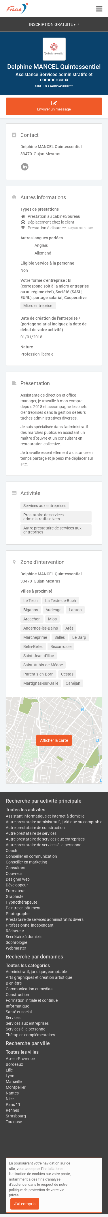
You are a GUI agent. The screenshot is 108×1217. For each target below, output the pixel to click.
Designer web (18, 879)
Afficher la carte (54, 740)
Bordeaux (14, 1064)
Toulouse (14, 1121)
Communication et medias (29, 989)
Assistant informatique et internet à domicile (45, 816)
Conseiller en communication (31, 856)
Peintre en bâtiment (23, 908)
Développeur (17, 885)
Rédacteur (15, 931)
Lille (9, 1070)
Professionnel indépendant (30, 925)
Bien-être (14, 983)
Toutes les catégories (28, 965)
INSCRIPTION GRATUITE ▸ (54, 24)
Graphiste (14, 896)
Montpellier (16, 1087)
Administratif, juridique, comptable (36, 971)
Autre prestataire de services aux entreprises (45, 839)
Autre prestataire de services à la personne (43, 845)
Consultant (16, 867)
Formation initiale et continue (32, 1000)
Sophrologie (16, 942)
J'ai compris (24, 1204)
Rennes (12, 1110)
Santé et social (19, 1012)
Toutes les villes (22, 1052)
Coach (11, 850)
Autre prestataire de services (31, 833)
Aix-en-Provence (20, 1058)
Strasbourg (16, 1116)
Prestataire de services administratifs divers (45, 919)
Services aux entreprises (27, 1023)
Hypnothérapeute (21, 902)
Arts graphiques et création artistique (39, 977)
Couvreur (14, 873)
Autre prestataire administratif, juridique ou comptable (54, 822)
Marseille (14, 1081)
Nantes (12, 1093)
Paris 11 (13, 1104)
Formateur (15, 890)
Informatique (17, 1006)
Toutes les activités (25, 809)
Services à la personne (25, 1029)
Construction (17, 994)
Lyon (10, 1076)
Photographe (17, 913)
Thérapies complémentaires (30, 1034)
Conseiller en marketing (26, 862)
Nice (10, 1098)
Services (13, 1017)
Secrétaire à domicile (24, 936)
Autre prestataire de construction (35, 827)
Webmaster (16, 948)
